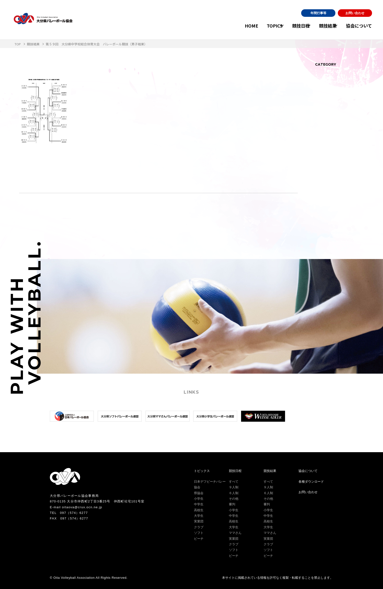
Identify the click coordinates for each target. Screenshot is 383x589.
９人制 (233, 487)
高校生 (198, 510)
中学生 (198, 504)
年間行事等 (318, 13)
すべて (233, 481)
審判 (232, 504)
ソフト (198, 533)
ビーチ (198, 538)
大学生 (198, 516)
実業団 (198, 521)
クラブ (198, 527)
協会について (359, 25)
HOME (237, 25)
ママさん (235, 533)
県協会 (198, 493)
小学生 (198, 498)
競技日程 (291, 25)
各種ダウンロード (311, 481)
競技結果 (323, 25)
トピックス (202, 471)
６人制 (233, 493)
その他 (233, 498)
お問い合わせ (354, 13)
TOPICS (260, 25)
